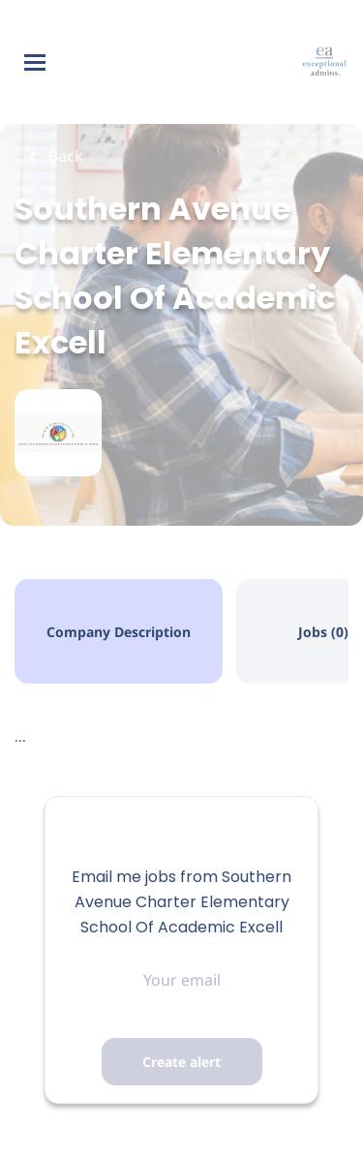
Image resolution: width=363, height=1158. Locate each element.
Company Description (118, 632)
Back (64, 156)
